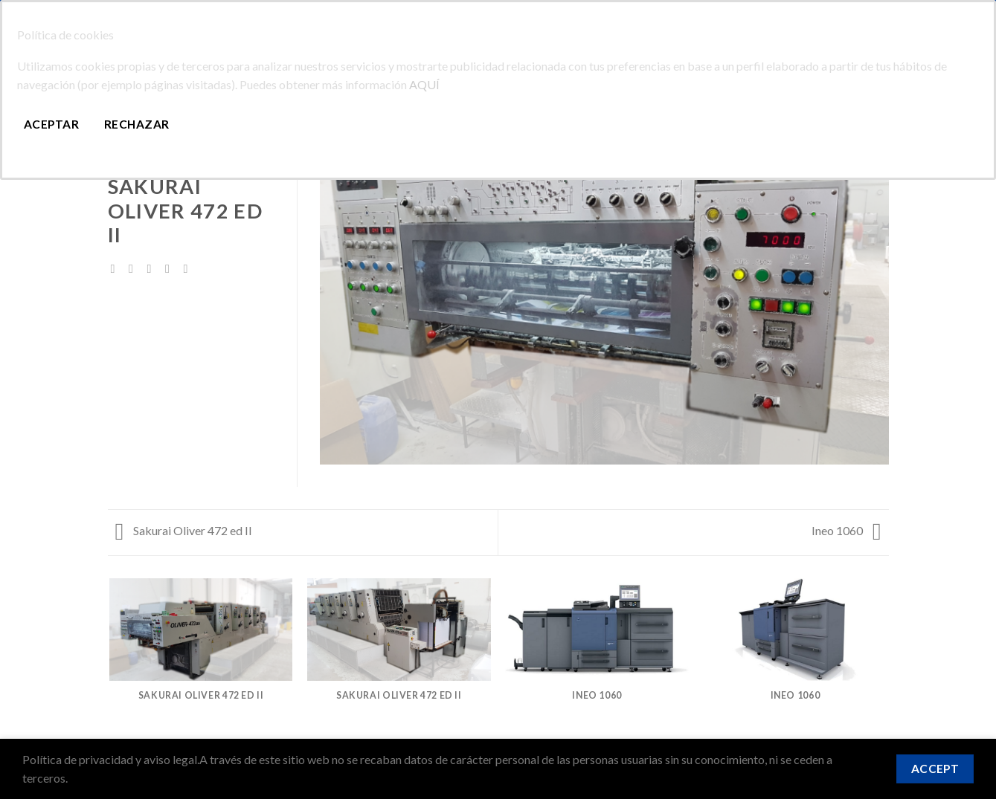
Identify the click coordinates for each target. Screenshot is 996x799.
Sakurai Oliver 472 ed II (184, 530)
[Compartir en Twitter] (135, 268)
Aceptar (51, 124)
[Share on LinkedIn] (189, 268)
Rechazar (137, 124)
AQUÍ (424, 84)
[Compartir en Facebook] (117, 268)
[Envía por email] (153, 268)
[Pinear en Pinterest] (171, 268)
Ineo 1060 (846, 530)
